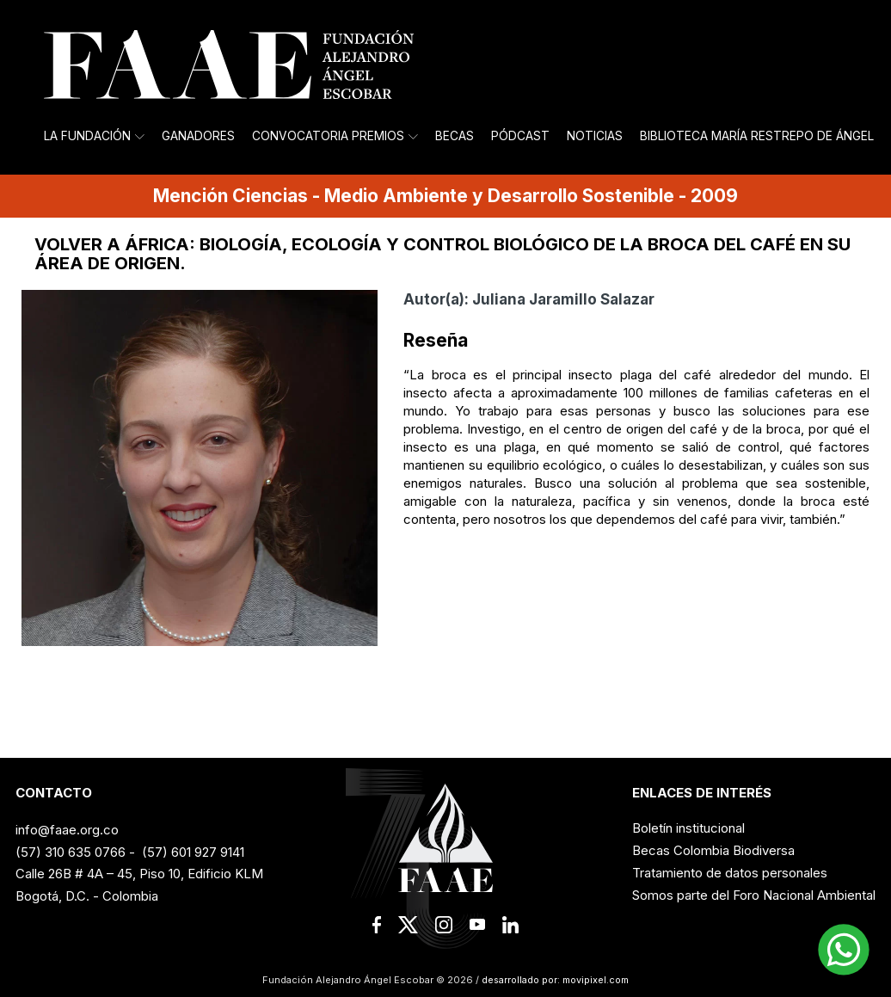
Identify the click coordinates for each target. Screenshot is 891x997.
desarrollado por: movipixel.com (553, 980)
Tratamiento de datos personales (729, 873)
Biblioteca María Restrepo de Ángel (757, 136)
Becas (454, 136)
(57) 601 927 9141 (193, 852)
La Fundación (94, 136)
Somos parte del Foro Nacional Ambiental (754, 895)
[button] (843, 949)
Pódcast (520, 136)
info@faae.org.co (67, 830)
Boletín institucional (688, 828)
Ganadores (198, 136)
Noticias (595, 136)
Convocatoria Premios (335, 136)
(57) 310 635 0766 (70, 852)
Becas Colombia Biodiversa (713, 850)
